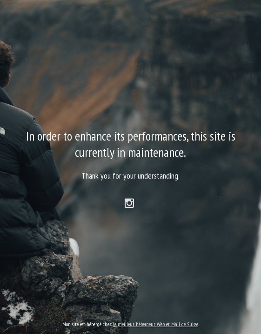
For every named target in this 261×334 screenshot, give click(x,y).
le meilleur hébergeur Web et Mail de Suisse (155, 324)
